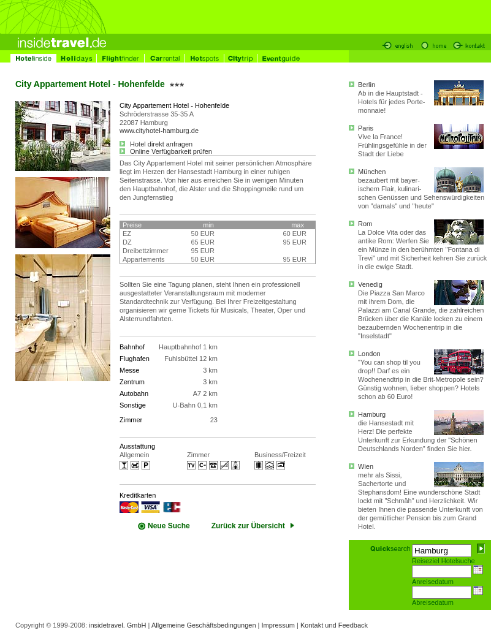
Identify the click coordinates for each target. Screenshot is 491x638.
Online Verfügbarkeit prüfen (166, 151)
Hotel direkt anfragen (156, 144)
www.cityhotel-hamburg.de (159, 130)
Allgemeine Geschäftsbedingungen (203, 625)
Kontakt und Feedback (334, 625)
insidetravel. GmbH (118, 625)
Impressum (278, 625)
